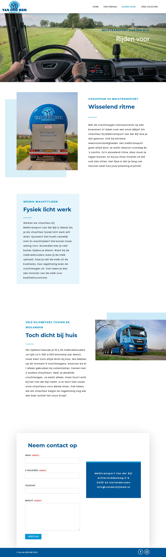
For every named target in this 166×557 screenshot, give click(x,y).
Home (96, 6)
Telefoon (30, 485)
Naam (32, 455)
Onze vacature (149, 6)
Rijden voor (129, 6)
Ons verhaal (110, 6)
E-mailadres (35, 470)
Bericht (33, 500)
